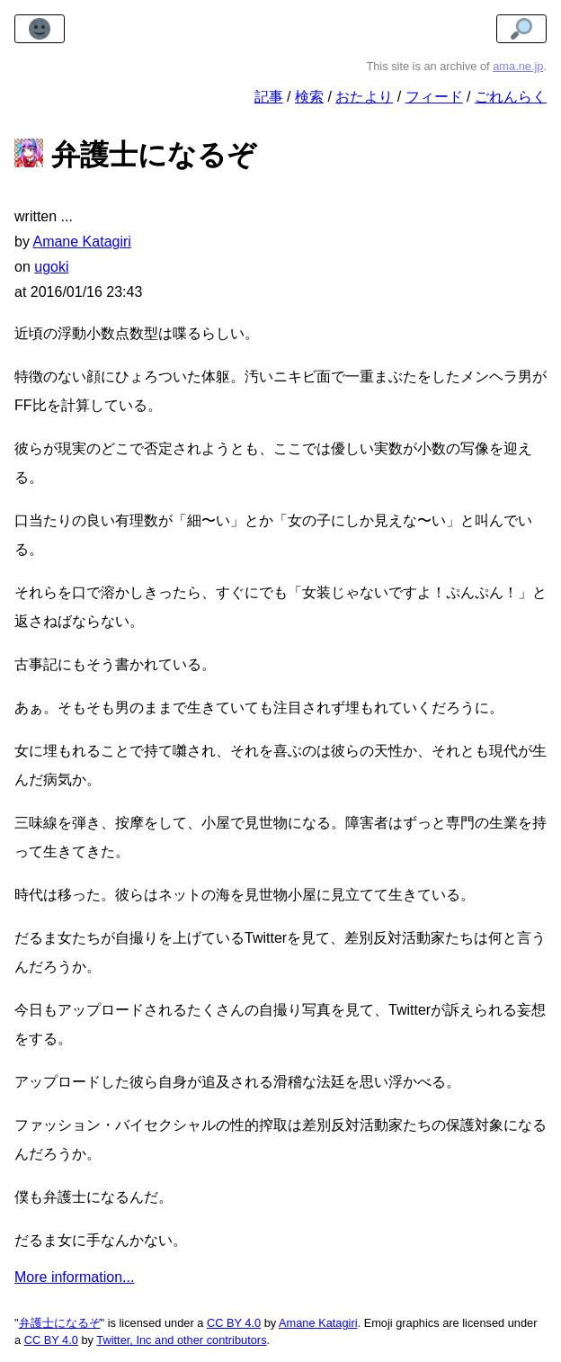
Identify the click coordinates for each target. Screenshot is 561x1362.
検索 (309, 96)
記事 (268, 96)
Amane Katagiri (318, 1323)
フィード (434, 96)
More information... (74, 1277)
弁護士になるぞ (60, 1323)
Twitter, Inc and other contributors (181, 1340)
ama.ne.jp (518, 66)
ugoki (51, 266)
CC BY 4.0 (234, 1323)
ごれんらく (511, 96)
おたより (364, 96)
